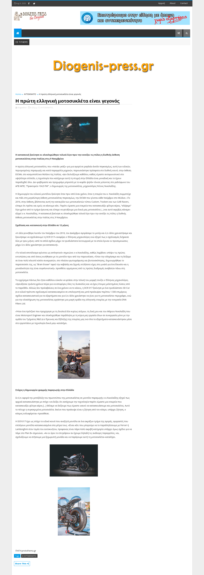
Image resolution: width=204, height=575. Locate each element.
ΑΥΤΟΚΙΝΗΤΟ (30, 94)
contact (184, 3)
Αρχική (161, 3)
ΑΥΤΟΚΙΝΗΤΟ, (47, 107)
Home (18, 94)
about (173, 3)
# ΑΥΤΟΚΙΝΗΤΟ (29, 556)
